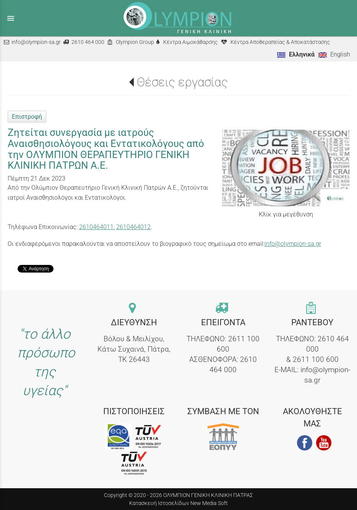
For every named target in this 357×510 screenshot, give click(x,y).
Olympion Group (135, 42)
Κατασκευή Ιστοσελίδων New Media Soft (178, 503)
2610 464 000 (87, 42)
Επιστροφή (27, 116)
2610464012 (133, 227)
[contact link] (134, 308)
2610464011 (96, 227)
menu (10, 18)
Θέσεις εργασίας (182, 82)
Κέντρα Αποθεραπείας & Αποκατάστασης (280, 42)
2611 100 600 (316, 359)
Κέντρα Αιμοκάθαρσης (190, 42)
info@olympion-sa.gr (36, 42)
